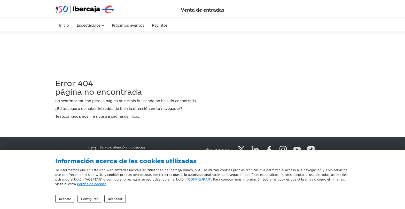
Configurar (89, 198)
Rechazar (115, 198)
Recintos (160, 25)
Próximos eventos (128, 25)
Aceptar (65, 198)
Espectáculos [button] (90, 25)
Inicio (64, 25)
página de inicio (125, 116)
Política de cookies (91, 183)
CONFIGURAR (199, 179)
